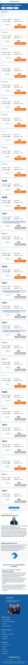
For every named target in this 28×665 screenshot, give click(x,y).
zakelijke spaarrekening (9, 525)
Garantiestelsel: (5, 21)
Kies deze (20, 27)
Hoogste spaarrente (7, 619)
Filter (3, 8)
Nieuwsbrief (5, 638)
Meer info (8, 24)
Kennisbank (5, 636)
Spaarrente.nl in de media (8, 634)
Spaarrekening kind (7, 626)
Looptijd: (16, 8)
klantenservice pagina (12, 601)
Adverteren (5, 653)
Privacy (4, 647)
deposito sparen (11, 545)
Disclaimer (22, 661)
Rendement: (4, 19)
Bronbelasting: (16, 21)
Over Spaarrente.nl (6, 644)
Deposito (4, 623)
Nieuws (4, 632)
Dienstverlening (17, 661)
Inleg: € (10, 8)
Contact (4, 649)
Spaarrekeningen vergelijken (9, 621)
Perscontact (5, 651)
